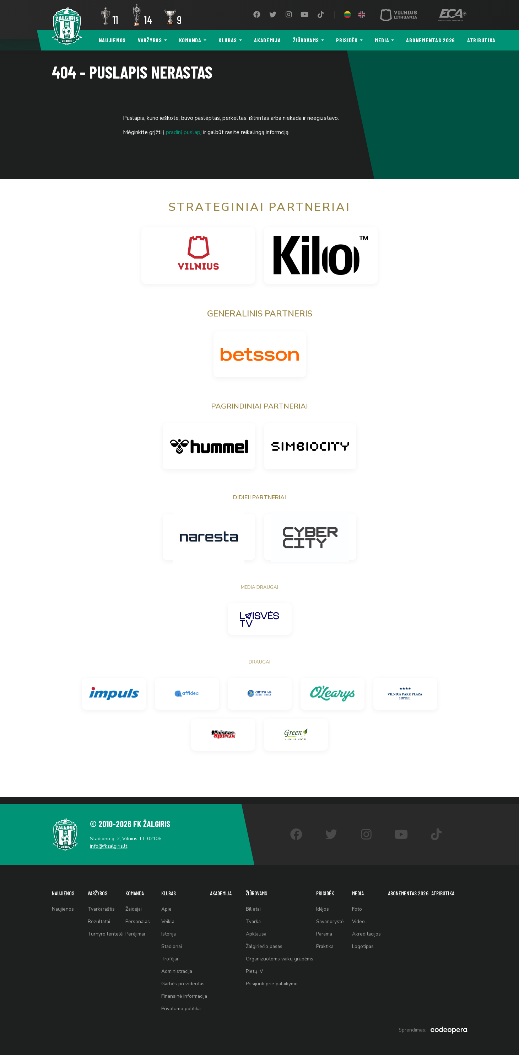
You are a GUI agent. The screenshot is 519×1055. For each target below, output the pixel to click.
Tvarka (253, 916)
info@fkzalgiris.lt (111, 839)
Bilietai (253, 903)
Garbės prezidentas (183, 982)
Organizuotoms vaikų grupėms (280, 956)
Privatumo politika (181, 1008)
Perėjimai (135, 929)
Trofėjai (169, 956)
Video (359, 916)
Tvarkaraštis (101, 903)
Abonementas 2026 (430, 40)
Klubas (227, 40)
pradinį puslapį (184, 132)
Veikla (167, 916)
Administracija (176, 969)
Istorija (168, 929)
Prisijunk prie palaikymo (272, 982)
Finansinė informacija (184, 995)
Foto (358, 903)
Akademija (267, 40)
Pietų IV (254, 969)
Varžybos (150, 40)
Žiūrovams (306, 40)
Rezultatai (98, 916)
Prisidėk (347, 40)
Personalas (137, 916)
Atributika (481, 40)
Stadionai (171, 942)
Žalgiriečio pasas (264, 942)
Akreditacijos (367, 929)
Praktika (326, 942)
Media (382, 40)
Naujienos (112, 40)
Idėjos (323, 903)
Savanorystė (331, 916)
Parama (325, 929)
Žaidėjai (133, 903)
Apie (166, 903)
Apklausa (256, 929)
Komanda (190, 40)
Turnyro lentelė (104, 929)
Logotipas (364, 942)
